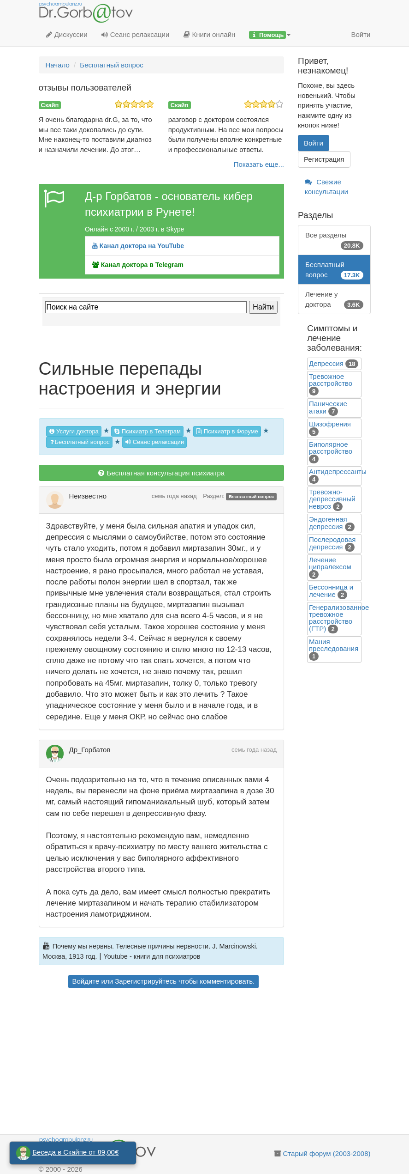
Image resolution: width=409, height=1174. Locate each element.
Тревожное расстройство (330, 379)
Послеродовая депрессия (332, 543)
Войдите (86, 981)
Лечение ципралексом (330, 563)
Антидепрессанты (338, 471)
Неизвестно (88, 496)
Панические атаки (328, 407)
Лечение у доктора (334, 299)
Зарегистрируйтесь (145, 981)
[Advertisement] (162, 1062)
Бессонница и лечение (331, 590)
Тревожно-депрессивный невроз (332, 499)
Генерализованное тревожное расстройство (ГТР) (339, 618)
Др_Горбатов (90, 750)
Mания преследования (333, 645)
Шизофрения (330, 424)
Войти (361, 34)
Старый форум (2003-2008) (327, 1153)
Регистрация (324, 159)
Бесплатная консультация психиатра (161, 473)
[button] (269, 34)
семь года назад (174, 496)
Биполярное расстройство (330, 447)
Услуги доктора (74, 431)
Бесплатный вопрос (79, 441)
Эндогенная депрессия (328, 522)
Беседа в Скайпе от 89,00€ (75, 1152)
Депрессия (326, 363)
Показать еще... (259, 164)
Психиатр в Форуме (227, 431)
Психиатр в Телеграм (147, 431)
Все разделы (334, 240)
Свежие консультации (326, 186)
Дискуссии (67, 34)
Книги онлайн (209, 34)
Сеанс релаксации (135, 34)
